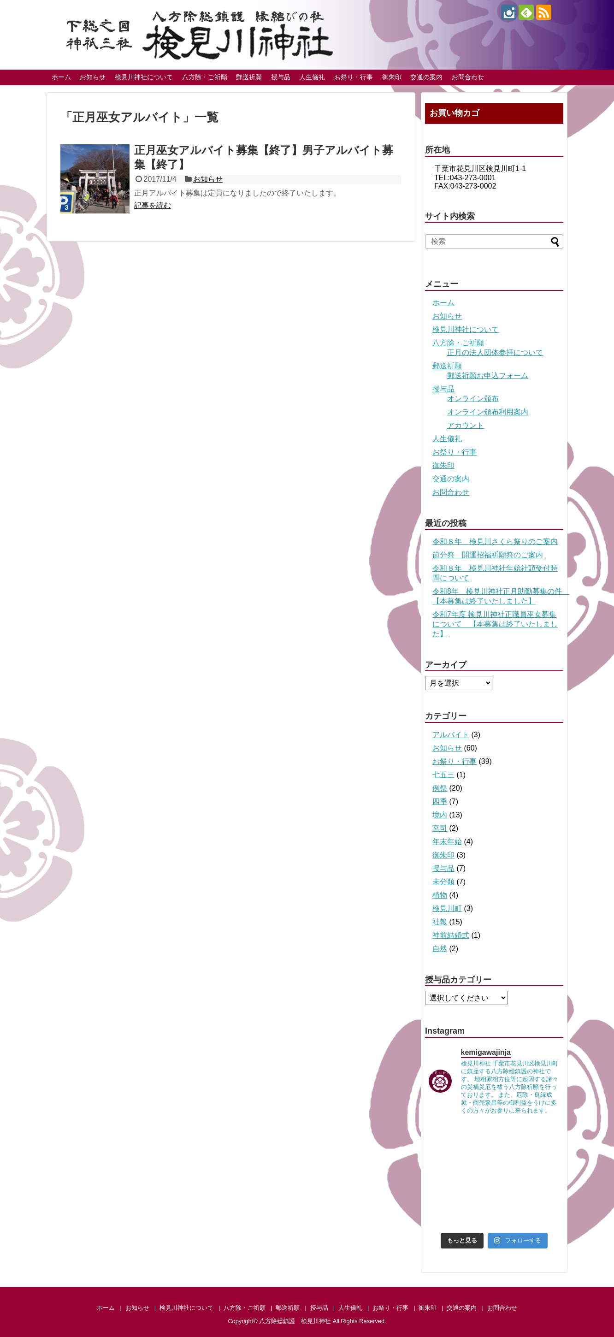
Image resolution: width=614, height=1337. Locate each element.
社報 (439, 922)
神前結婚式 (450, 935)
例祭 (439, 788)
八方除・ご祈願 (204, 77)
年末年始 (447, 842)
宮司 (439, 828)
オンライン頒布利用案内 (487, 412)
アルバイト (450, 735)
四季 (439, 801)
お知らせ (93, 77)
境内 (439, 815)
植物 (439, 895)
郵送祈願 (249, 77)
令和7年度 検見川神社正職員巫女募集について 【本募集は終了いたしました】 (495, 624)
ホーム (61, 77)
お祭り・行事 (353, 77)
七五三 (443, 775)
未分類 (443, 882)
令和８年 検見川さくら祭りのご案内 (495, 541)
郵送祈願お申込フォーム (487, 375)
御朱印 (391, 77)
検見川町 (447, 908)
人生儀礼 (312, 77)
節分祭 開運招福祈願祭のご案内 (487, 555)
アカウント (465, 425)
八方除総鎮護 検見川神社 (295, 1321)
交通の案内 (426, 77)
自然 (439, 948)
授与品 (280, 77)
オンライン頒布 (473, 398)
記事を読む (152, 205)
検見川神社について (144, 77)
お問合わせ (468, 77)
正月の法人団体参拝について (495, 352)
